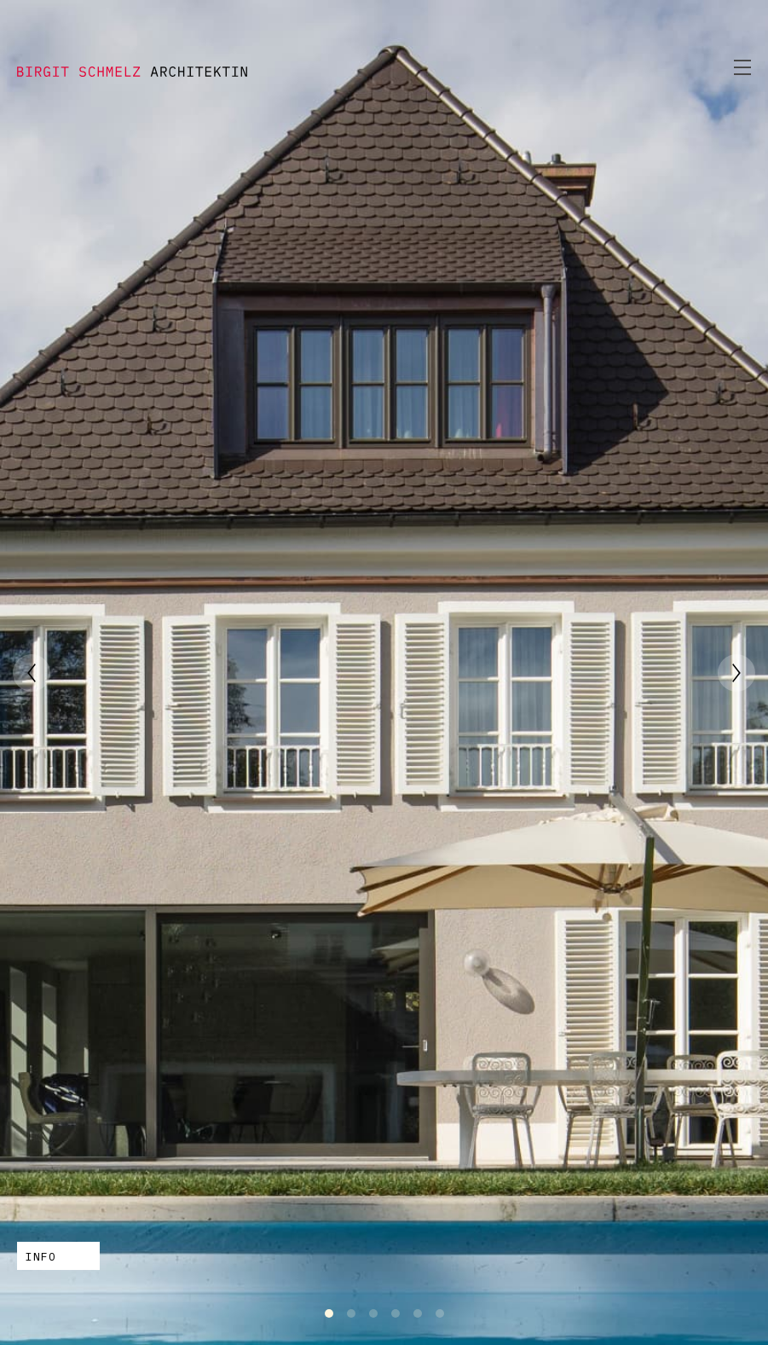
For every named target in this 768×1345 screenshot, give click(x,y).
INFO (41, 1256)
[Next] (736, 673)
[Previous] (31, 673)
